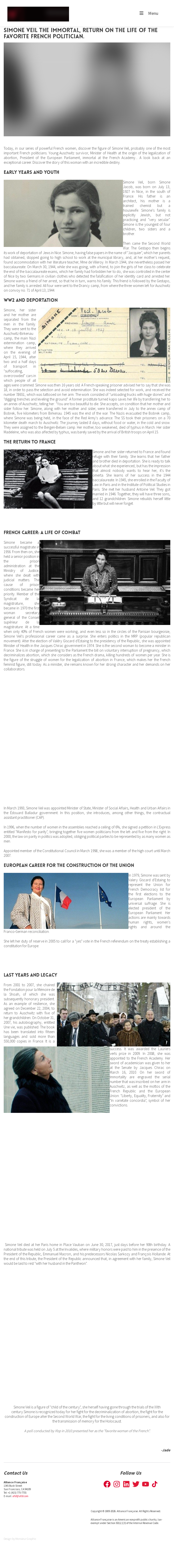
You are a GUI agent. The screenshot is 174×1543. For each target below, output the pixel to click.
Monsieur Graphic (25, 1539)
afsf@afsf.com (20, 1496)
